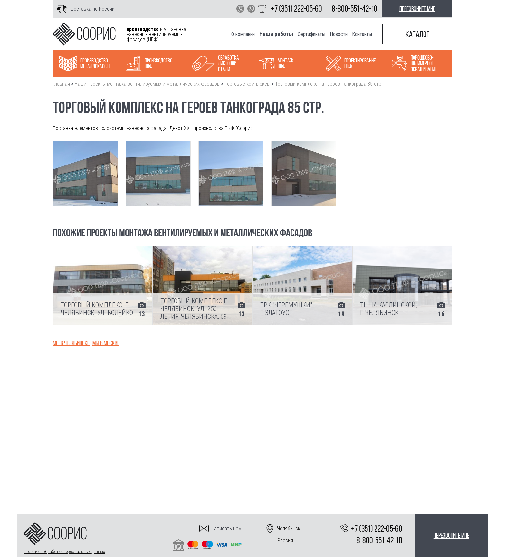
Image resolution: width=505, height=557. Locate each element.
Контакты (362, 34)
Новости (339, 34)
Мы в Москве (105, 342)
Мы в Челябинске (71, 342)
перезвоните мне (417, 8)
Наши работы (276, 34)
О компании (243, 34)
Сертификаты (311, 34)
